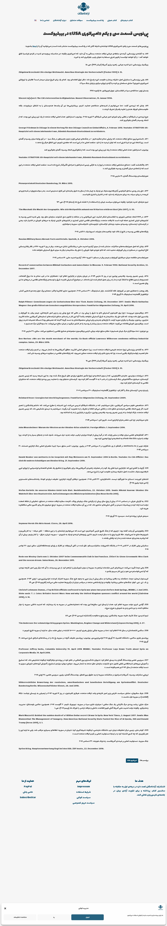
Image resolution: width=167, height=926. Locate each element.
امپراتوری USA (130, 873)
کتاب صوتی (115, 21)
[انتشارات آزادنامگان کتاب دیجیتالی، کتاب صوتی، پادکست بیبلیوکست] (83, 8)
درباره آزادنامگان (57, 21)
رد (54, 917)
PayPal (28, 899)
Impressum (83, 899)
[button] (5, 908)
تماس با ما (40, 21)
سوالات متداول (75, 21)
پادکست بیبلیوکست (96, 21)
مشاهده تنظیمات (20, 917)
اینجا (146, 51)
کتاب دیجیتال (130, 21)
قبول (87, 917)
